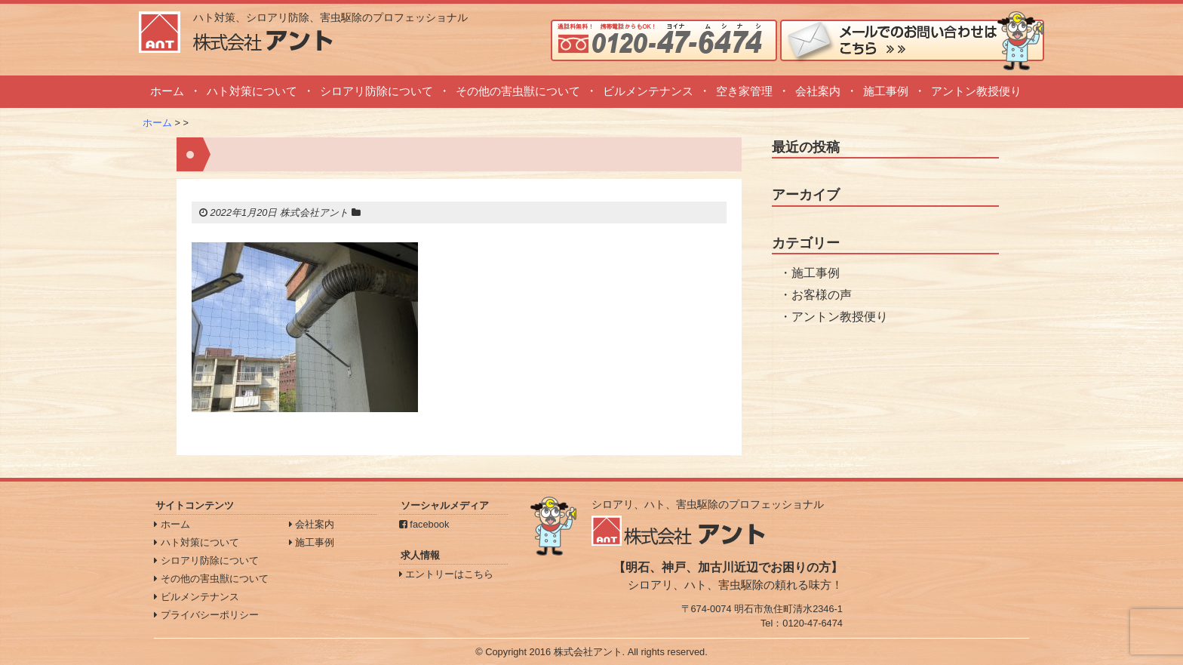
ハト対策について (252, 91)
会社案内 (817, 91)
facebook (424, 524)
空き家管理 (744, 91)
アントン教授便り (976, 91)
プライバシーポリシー (206, 614)
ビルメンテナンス (648, 91)
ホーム (167, 91)
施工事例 (885, 91)
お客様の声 (821, 294)
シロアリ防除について (376, 91)
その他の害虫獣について (518, 91)
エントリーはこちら (446, 574)
